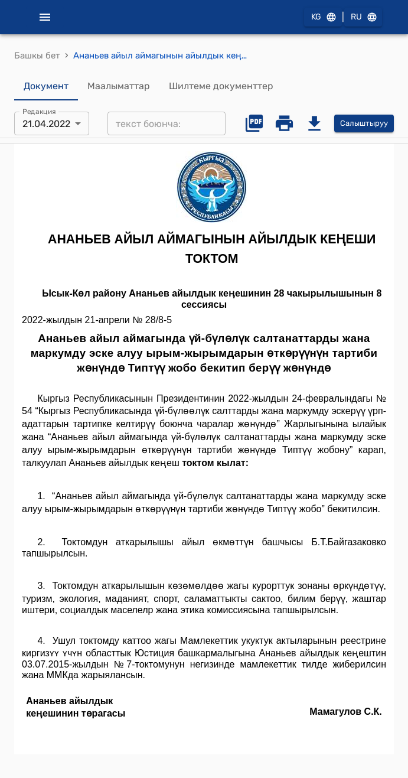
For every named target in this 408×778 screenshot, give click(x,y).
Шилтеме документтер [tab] (221, 86)
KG (323, 17)
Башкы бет (37, 55)
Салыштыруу (364, 124)
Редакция (39, 112)
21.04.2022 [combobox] (46, 123)
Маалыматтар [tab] (118, 86)
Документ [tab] (46, 86)
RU (363, 17)
